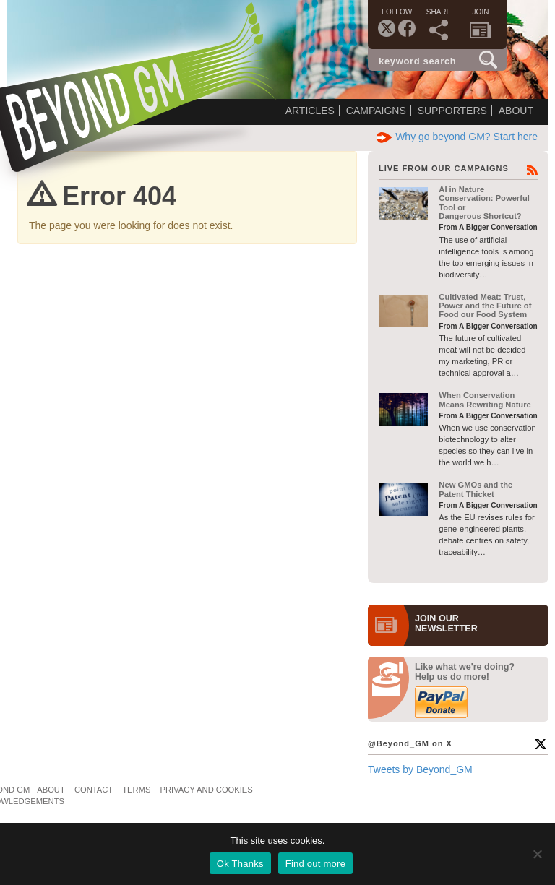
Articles (310, 110)
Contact (93, 789)
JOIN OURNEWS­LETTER (446, 623)
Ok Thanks (240, 863)
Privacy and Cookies (206, 789)
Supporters (452, 110)
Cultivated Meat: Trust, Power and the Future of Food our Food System (485, 306)
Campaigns (376, 110)
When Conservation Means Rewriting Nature (484, 399)
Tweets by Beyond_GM (420, 769)
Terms (136, 789)
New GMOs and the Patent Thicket (475, 489)
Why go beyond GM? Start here (457, 136)
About (516, 110)
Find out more (315, 863)
